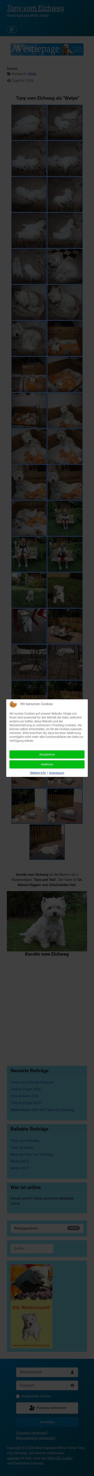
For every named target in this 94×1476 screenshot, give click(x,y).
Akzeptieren (47, 754)
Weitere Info (38, 773)
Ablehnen (47, 764)
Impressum (56, 773)
